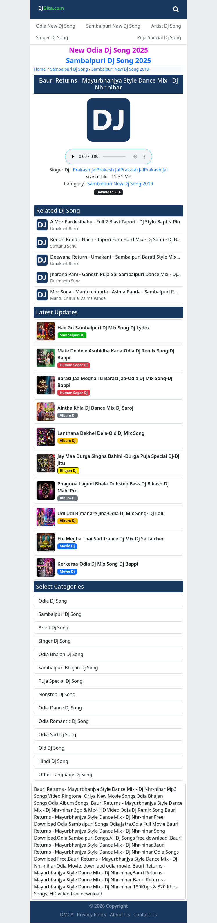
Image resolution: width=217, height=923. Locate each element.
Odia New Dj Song (55, 26)
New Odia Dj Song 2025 (108, 50)
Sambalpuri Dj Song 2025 (108, 60)
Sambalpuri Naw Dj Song (113, 26)
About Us (120, 914)
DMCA (67, 914)
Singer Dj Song (52, 37)
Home (40, 69)
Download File (108, 192)
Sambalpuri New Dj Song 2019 (120, 69)
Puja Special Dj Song (159, 37)
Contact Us (145, 914)
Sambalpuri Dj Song (69, 69)
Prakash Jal (85, 169)
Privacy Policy (91, 914)
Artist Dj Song (166, 26)
